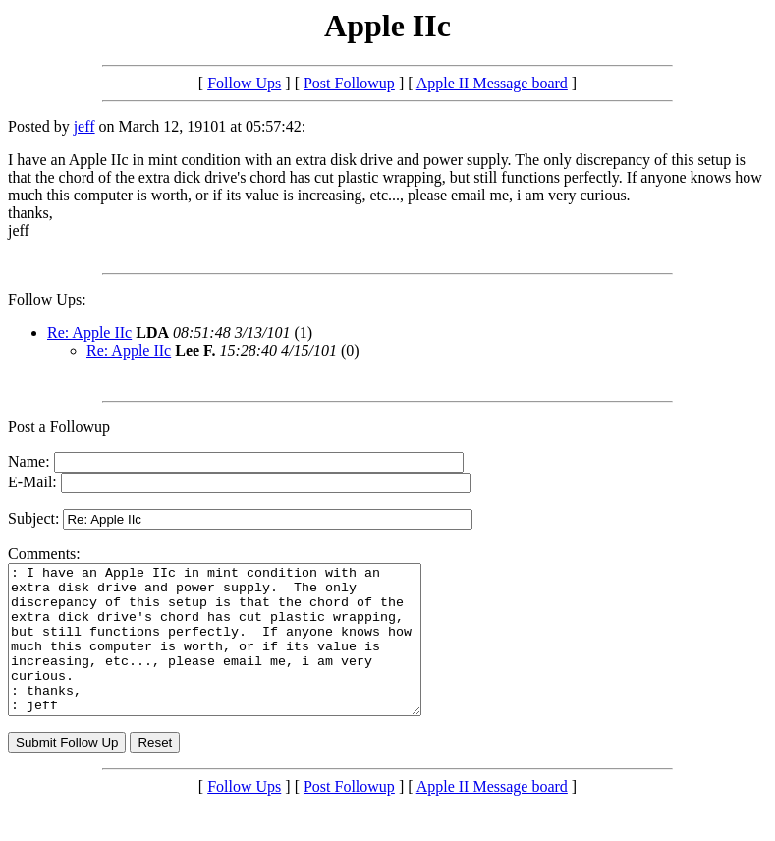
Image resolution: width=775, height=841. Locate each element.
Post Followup (349, 83)
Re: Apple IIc (89, 332)
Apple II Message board (492, 83)
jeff (84, 126)
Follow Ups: (47, 299)
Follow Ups (244, 83)
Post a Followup (59, 427)
